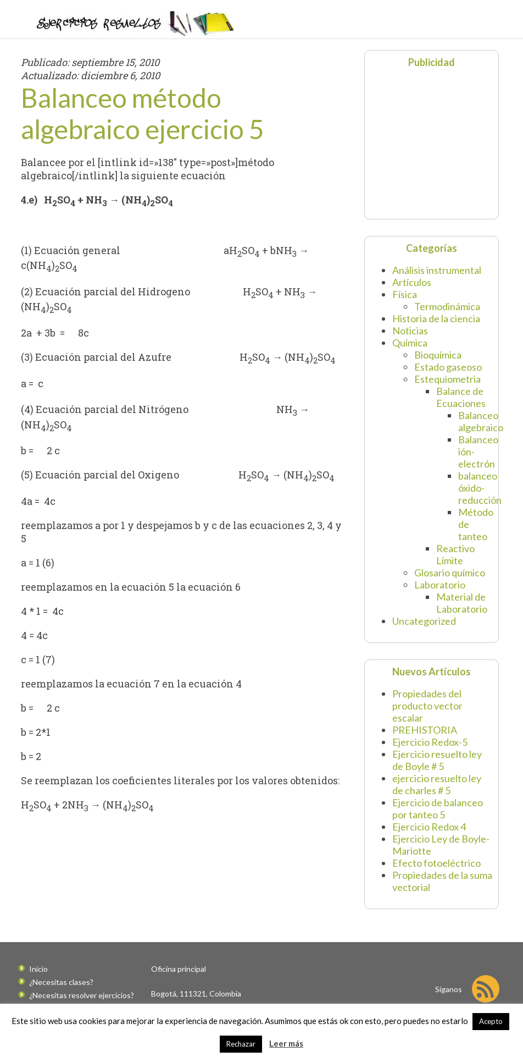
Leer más (286, 1043)
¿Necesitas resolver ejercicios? (81, 995)
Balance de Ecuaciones (461, 397)
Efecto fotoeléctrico (436, 863)
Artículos (411, 282)
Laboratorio (439, 585)
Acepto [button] (491, 1021)
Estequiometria (447, 379)
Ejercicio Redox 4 (429, 827)
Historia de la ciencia (436, 318)
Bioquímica (437, 355)
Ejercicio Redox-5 (430, 742)
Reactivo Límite (455, 554)
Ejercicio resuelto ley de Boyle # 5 (437, 760)
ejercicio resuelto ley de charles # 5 (436, 784)
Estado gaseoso (448, 367)
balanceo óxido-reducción (480, 488)
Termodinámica (447, 306)
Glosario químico (449, 572)
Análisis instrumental (436, 270)
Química (409, 343)
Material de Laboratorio (461, 603)
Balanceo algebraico (480, 421)
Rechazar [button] (240, 1043)
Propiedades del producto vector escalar (427, 705)
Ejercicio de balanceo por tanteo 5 (437, 808)
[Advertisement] (439, 142)
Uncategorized (424, 621)
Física (404, 294)
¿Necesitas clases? (61, 982)
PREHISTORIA (424, 730)
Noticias (410, 330)
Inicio (38, 968)
